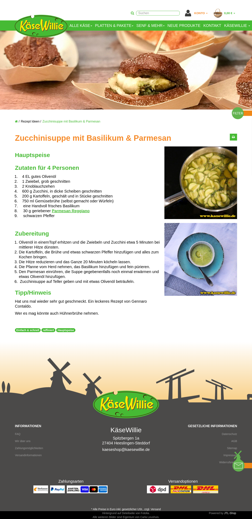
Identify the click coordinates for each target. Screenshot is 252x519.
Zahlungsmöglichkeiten (29, 448)
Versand (156, 509)
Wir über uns (22, 441)
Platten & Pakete (114, 25)
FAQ (17, 434)
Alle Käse (81, 25)
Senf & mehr (150, 25)
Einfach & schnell (27, 330)
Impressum (230, 455)
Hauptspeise (66, 330)
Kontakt (212, 25)
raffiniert (48, 330)
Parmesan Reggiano (71, 211)
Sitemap (232, 448)
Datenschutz (229, 434)
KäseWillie (237, 25)
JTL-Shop (230, 513)
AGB (234, 441)
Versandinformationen (28, 455)
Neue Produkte (184, 25)
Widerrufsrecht (228, 462)
